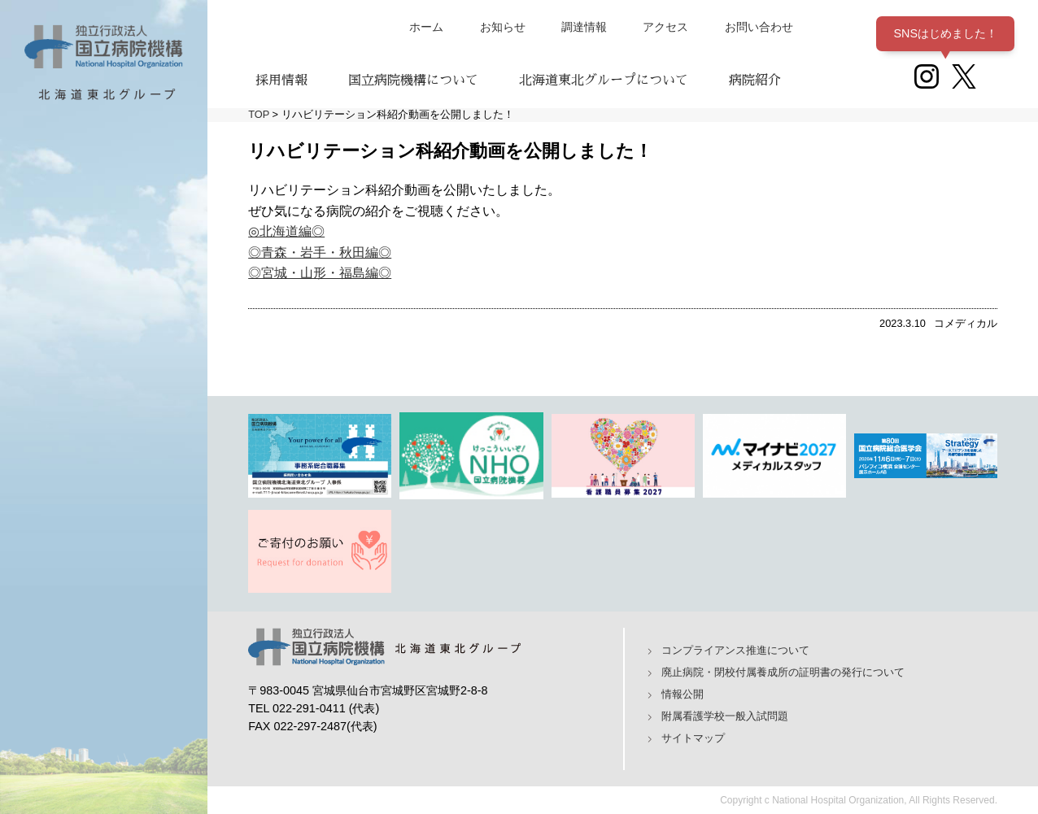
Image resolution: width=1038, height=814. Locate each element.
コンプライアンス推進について (735, 650)
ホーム (426, 26)
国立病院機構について (413, 80)
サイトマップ (693, 738)
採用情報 (281, 80)
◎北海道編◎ (286, 231)
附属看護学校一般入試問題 (724, 716)
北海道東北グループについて (603, 80)
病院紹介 (755, 80)
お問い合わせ (759, 26)
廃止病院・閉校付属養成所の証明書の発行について (783, 672)
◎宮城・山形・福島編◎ (319, 273)
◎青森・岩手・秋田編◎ (319, 252)
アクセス (665, 26)
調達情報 (584, 26)
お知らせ (503, 26)
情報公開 (682, 694)
